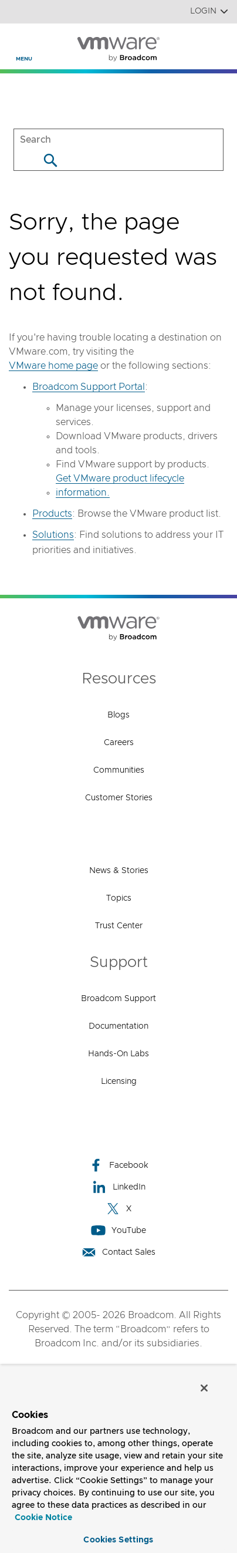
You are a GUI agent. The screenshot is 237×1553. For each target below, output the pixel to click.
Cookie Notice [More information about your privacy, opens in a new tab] (43, 1518)
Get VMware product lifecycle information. (120, 485)
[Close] (204, 1388)
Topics (118, 898)
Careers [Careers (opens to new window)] (119, 743)
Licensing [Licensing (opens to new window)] (119, 1081)
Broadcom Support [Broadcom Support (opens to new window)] (118, 999)
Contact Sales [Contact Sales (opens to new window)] (118, 1252)
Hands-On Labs (118, 1054)
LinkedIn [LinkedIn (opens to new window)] (118, 1187)
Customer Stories (119, 798)
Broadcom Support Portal (88, 387)
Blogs (118, 715)
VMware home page (53, 365)
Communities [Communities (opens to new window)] (118, 770)
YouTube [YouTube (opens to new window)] (118, 1230)
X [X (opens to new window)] (118, 1208)
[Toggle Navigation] (18, 41)
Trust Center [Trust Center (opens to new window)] (119, 926)
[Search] (50, 160)
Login (209, 11)
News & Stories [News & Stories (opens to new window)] (118, 871)
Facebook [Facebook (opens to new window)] (118, 1165)
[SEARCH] (118, 139)
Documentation (118, 1026)
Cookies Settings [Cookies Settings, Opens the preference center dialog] (118, 1540)
